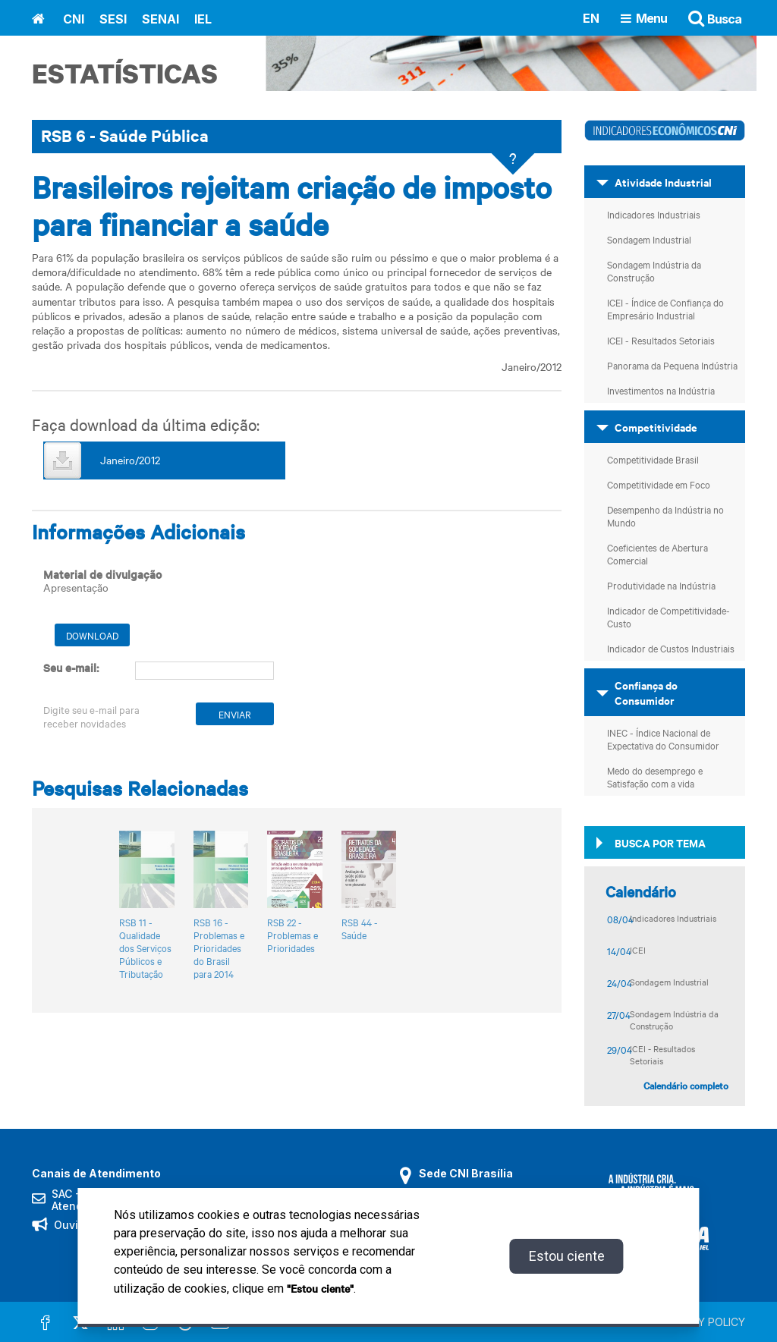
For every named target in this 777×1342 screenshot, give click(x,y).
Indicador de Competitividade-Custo (668, 616)
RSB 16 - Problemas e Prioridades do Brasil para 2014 (218, 948)
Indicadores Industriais (653, 214)
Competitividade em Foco (658, 484)
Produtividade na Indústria (661, 585)
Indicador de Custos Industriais (671, 648)
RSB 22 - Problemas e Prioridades (292, 935)
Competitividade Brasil (653, 459)
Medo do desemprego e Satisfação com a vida (655, 776)
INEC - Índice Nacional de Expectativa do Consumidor (663, 738)
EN (591, 17)
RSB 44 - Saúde (359, 928)
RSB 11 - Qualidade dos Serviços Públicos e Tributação (145, 948)
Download (92, 635)
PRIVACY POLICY (703, 1321)
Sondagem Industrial (649, 239)
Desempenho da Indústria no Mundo (665, 515)
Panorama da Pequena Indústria (672, 365)
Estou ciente (567, 1256)
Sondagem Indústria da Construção (654, 270)
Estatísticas (125, 73)
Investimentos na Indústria (661, 390)
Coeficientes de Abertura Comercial (657, 553)
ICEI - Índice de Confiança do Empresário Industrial (665, 308)
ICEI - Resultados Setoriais (661, 340)
